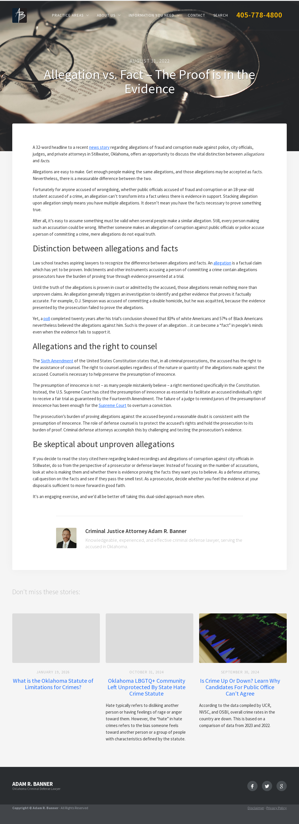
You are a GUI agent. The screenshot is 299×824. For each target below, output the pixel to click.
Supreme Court (112, 405)
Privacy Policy (276, 808)
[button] (70, 15)
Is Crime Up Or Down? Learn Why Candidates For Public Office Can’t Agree (240, 687)
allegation (222, 263)
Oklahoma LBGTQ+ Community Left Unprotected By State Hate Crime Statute (146, 687)
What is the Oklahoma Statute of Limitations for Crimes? (53, 683)
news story (99, 147)
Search (220, 15)
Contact (196, 15)
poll (47, 318)
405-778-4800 (259, 15)
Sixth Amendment (57, 361)
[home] (19, 15)
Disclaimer (256, 808)
